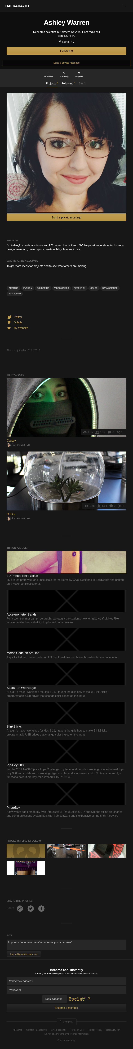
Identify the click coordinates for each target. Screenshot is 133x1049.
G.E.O (10, 514)
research (79, 288)
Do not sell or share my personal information (66, 1034)
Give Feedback (58, 1030)
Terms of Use (77, 1030)
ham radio (15, 294)
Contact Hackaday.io (36, 1030)
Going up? (66, 1022)
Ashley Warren (18, 444)
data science (110, 288)
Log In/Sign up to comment (23, 954)
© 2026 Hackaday (66, 1040)
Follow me (66, 50)
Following (68, 83)
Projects (52, 83)
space (93, 288)
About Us (17, 1030)
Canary (11, 440)
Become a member (66, 1007)
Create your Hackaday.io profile (49, 973)
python (27, 288)
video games (61, 288)
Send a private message (67, 62)
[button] (124, 6)
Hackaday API (113, 1030)
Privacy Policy (95, 1030)
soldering (43, 288)
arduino (13, 288)
